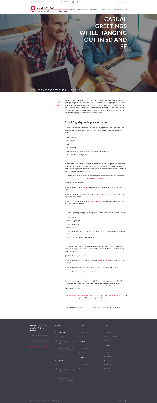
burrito (94, 272)
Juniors (83, 336)
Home (32, 90)
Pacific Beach (96, 267)
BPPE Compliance (112, 336)
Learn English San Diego (81, 298)
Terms (108, 340)
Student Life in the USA (96, 295)
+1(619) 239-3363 (65, 2)
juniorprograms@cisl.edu (67, 365)
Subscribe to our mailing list (39, 335)
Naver (108, 368)
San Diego (84, 332)
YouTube (109, 364)
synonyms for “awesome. (95, 178)
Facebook (109, 356)
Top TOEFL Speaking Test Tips (72, 307)
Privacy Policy (110, 332)
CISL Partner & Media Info (39, 346)
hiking (86, 187)
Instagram (109, 360)
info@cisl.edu (79, 2)
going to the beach (96, 201)
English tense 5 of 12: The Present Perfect (106, 307)
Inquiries (62, 356)
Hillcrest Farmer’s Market (105, 194)
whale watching (103, 260)
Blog (107, 352)
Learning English (82, 295)
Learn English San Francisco (98, 298)
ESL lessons (111, 295)
